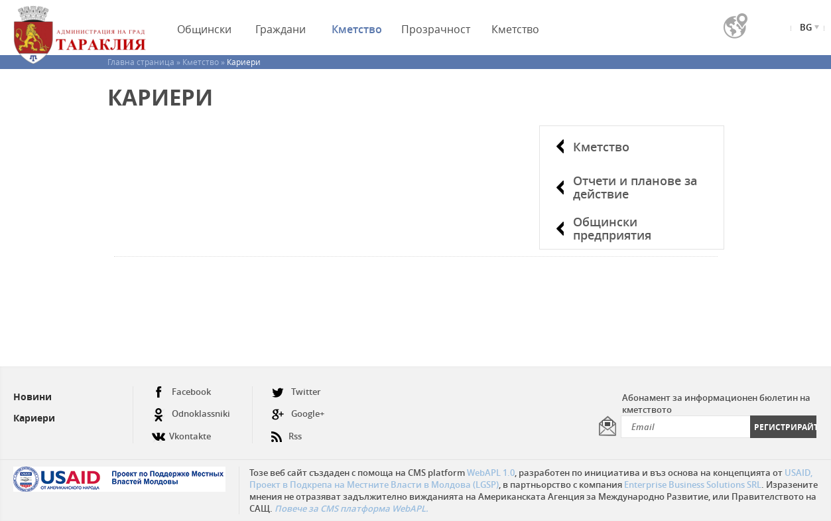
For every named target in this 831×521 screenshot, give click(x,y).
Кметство (601, 147)
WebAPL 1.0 (491, 473)
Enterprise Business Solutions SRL (692, 484)
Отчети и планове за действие (635, 187)
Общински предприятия (612, 228)
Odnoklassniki (191, 414)
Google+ (297, 414)
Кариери (34, 417)
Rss (286, 431)
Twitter (296, 392)
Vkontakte (181, 431)
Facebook (181, 392)
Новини (32, 396)
